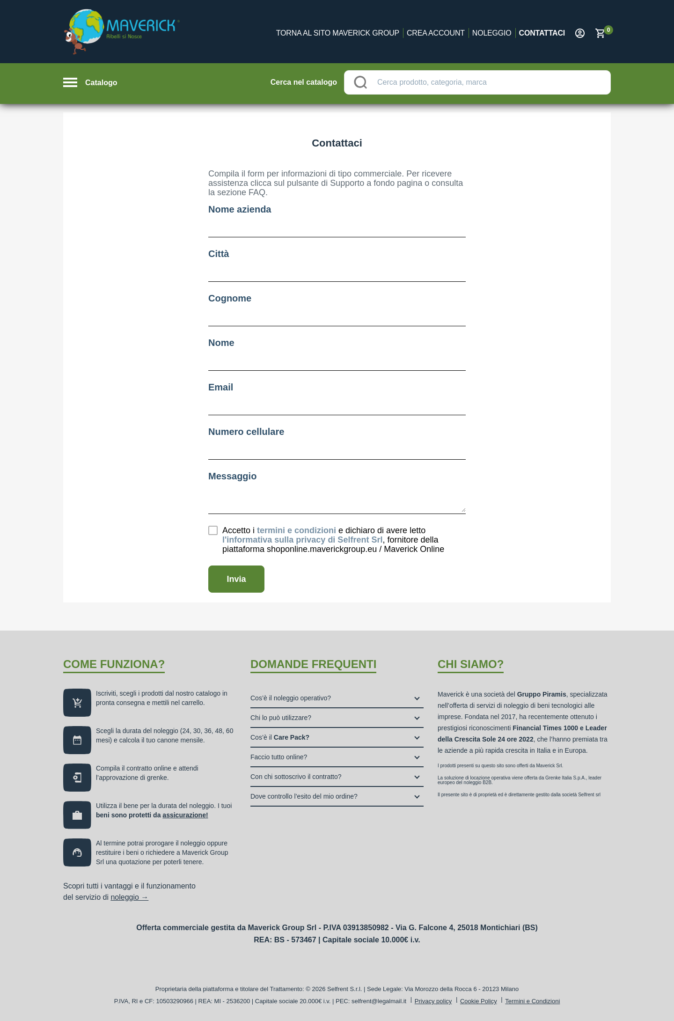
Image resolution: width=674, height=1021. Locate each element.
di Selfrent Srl (302, 539)
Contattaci (542, 33)
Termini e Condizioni (532, 1001)
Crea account (436, 33)
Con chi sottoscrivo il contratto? (296, 776)
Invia (236, 579)
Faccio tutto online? (278, 757)
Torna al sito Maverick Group (337, 33)
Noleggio (492, 33)
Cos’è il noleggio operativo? (290, 698)
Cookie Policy (478, 1001)
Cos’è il (279, 737)
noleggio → (129, 897)
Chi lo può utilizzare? (280, 717)
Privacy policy (433, 1001)
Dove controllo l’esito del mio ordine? (304, 796)
